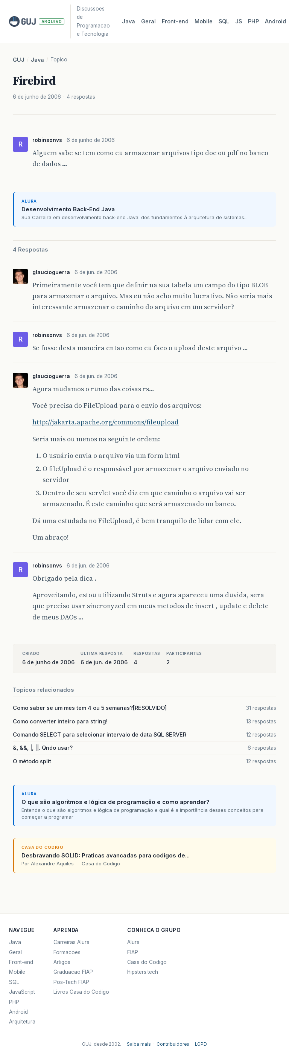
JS (238, 21)
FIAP (132, 952)
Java (128, 21)
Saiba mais (139, 1044)
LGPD (201, 1044)
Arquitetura (22, 1022)
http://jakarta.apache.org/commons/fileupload (105, 422)
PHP (253, 21)
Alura (133, 942)
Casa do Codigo (147, 962)
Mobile (204, 21)
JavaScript (22, 992)
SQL (224, 21)
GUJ (18, 59)
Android (275, 21)
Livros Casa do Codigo (81, 992)
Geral (148, 21)
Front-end (21, 962)
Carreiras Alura (71, 942)
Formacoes (67, 952)
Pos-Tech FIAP (71, 982)
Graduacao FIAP (73, 972)
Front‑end (175, 21)
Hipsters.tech (142, 972)
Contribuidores (173, 1044)
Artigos (61, 962)
